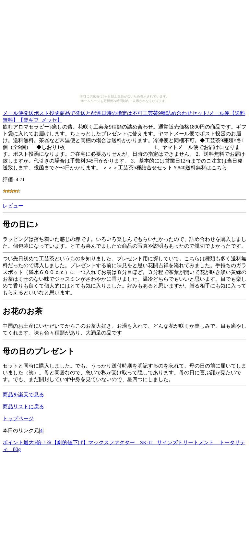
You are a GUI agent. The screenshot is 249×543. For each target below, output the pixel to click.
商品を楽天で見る (23, 394)
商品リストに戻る (23, 406)
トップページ (18, 418)
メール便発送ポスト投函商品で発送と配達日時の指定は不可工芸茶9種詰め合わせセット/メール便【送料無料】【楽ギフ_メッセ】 (124, 115)
